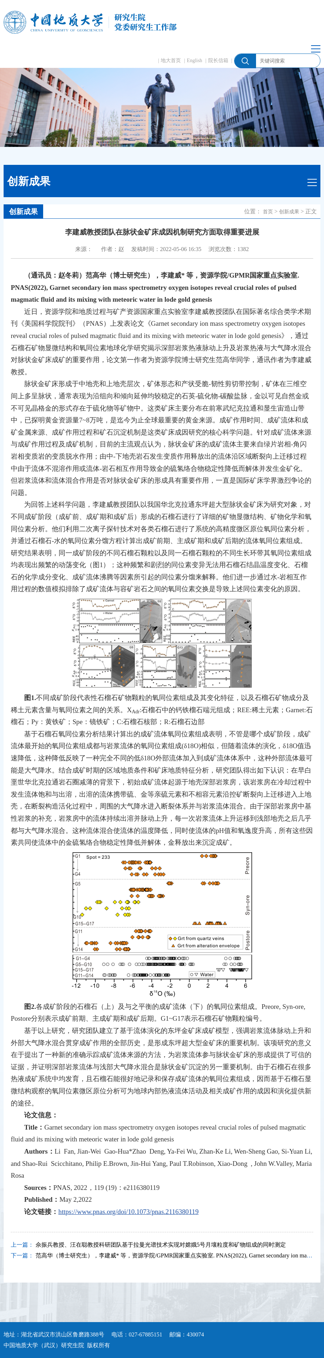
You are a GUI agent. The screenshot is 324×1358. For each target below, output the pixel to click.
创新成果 (289, 211)
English (194, 60)
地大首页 (171, 60)
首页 (268, 211)
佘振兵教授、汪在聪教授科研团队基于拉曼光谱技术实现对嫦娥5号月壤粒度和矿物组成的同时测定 (161, 1245)
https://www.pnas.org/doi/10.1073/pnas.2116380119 (128, 1211)
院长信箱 (218, 60)
